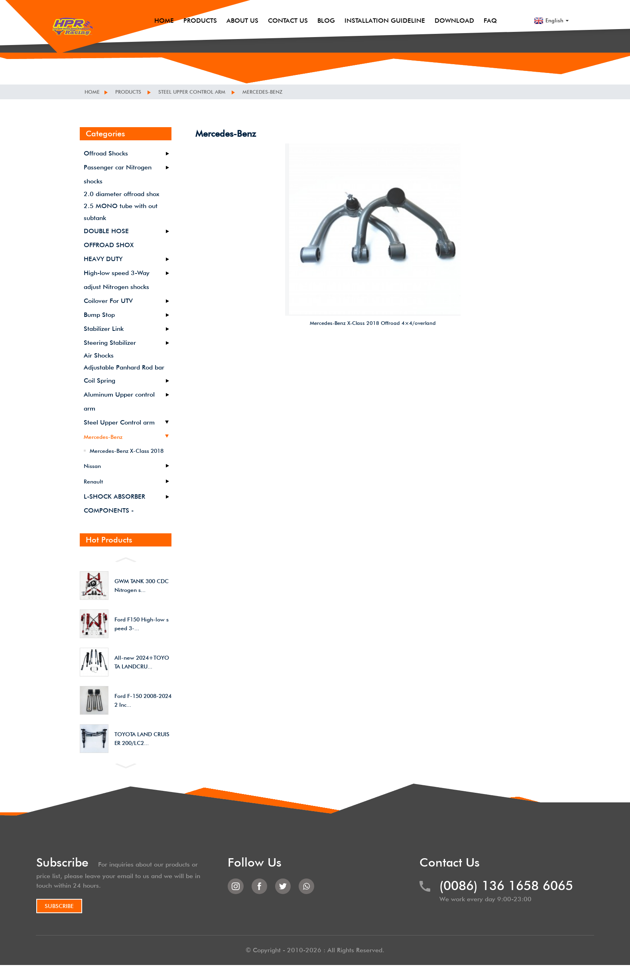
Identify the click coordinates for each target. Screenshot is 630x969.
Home (168, 12)
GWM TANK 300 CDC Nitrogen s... (141, 585)
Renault (93, 481)
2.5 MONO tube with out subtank (121, 212)
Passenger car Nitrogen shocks (118, 174)
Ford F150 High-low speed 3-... (141, 623)
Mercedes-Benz (274, 91)
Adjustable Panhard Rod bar (124, 367)
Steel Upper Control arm (198, 91)
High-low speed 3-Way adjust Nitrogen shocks (117, 280)
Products (204, 12)
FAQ (494, 12)
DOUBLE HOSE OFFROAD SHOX (109, 238)
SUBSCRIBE (69, 908)
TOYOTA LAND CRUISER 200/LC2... (141, 738)
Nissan (92, 466)
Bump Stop (99, 314)
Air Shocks (99, 355)
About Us (246, 12)
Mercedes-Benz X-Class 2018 (126, 451)
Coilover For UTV (108, 301)
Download (458, 12)
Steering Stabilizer (110, 342)
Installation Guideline (388, 12)
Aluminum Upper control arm (119, 401)
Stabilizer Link (104, 328)
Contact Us (292, 12)
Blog (330, 12)
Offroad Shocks (106, 153)
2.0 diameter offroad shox (121, 194)
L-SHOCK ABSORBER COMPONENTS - (114, 503)
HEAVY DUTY (103, 259)
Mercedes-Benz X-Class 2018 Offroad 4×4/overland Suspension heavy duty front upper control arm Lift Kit (373, 266)
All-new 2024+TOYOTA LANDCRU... (141, 662)
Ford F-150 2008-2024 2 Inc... (142, 700)
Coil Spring (99, 380)
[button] (125, 558)
